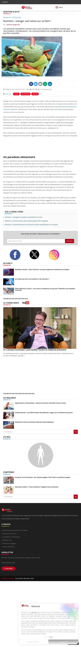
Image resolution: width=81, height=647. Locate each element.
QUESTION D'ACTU (11, 12)
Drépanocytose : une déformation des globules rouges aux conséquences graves (44, 412)
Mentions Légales (9, 543)
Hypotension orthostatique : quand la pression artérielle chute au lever (40, 403)
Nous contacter (8, 547)
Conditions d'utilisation (11, 537)
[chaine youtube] (25, 303)
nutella (16, 94)
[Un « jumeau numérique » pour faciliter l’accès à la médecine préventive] (40, 328)
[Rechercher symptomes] (76, 497)
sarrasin (35, 94)
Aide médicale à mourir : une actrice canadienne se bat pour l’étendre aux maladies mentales (45, 289)
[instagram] (57, 254)
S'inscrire (69, 241)
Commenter (46, 89)
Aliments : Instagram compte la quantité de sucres (23, 217)
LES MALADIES (9, 398)
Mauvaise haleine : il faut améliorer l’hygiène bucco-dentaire (36, 487)
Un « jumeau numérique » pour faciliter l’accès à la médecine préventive (34, 349)
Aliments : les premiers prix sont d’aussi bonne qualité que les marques (31, 224)
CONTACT (5, 2)
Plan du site (7, 540)
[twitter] (37, 254)
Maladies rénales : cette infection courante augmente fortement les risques (42, 269)
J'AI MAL (7, 437)
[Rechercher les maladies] (76, 432)
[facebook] (18, 254)
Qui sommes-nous (10, 533)
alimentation (25, 94)
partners (34, 612)
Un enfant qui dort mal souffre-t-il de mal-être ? (32, 279)
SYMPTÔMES (8, 472)
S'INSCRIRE (8, 568)
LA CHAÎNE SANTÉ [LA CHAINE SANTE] (11, 303)
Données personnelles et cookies (15, 530)
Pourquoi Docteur (8, 578)
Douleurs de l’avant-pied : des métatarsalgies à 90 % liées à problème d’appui (42, 477)
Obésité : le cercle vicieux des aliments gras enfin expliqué (26, 221)
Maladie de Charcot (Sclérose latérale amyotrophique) (34, 422)
